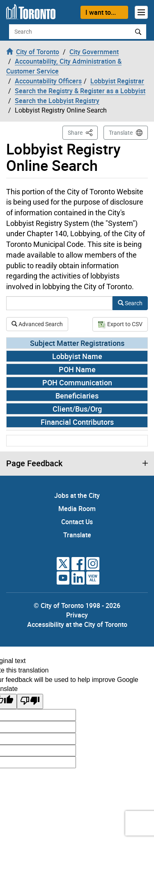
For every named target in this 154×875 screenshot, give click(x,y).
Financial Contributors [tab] (77, 422)
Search (130, 303)
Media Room (77, 508)
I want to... (100, 12)
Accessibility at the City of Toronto (77, 624)
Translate (121, 132)
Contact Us (77, 521)
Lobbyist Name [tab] (77, 356)
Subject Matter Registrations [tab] (77, 343)
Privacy (77, 614)
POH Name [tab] (77, 369)
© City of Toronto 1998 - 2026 (77, 605)
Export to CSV (120, 324)
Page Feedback (34, 463)
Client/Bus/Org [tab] (77, 409)
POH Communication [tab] (77, 382)
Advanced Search (37, 324)
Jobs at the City (77, 495)
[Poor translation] (30, 701)
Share (83, 132)
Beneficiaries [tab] (77, 396)
